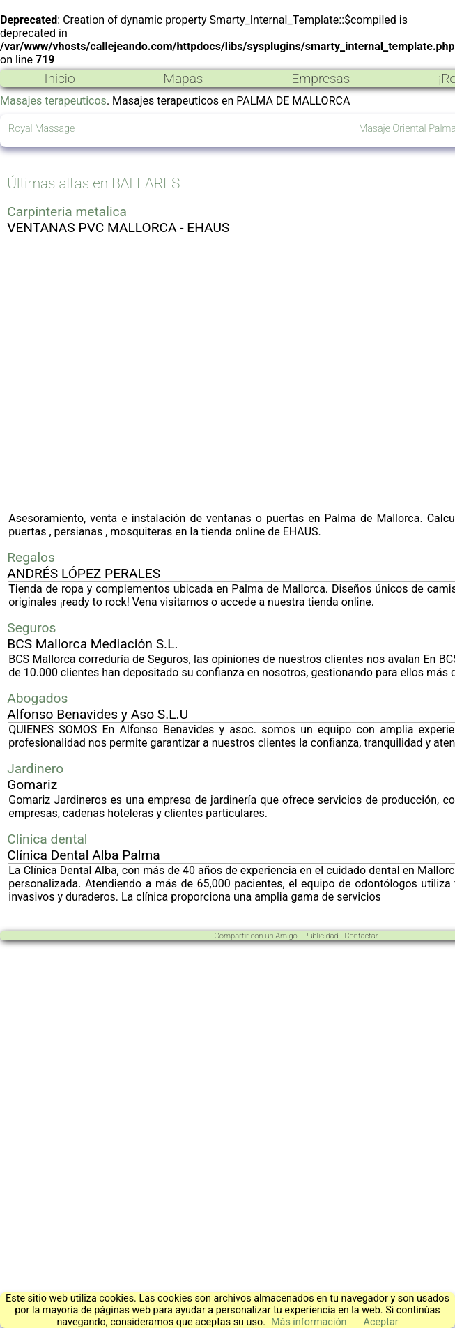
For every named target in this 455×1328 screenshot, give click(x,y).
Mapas (183, 78)
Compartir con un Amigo (256, 935)
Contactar (361, 935)
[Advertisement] (130, 374)
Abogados (37, 698)
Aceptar (381, 1322)
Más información (309, 1322)
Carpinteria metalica (67, 212)
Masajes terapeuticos (53, 100)
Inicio (59, 78)
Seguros (31, 628)
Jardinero (35, 769)
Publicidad (320, 935)
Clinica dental (47, 839)
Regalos (31, 557)
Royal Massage (41, 129)
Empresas (320, 78)
